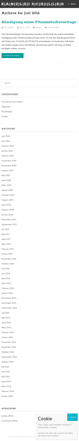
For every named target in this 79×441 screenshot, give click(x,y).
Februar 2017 (8, 249)
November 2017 (9, 219)
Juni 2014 (6, 371)
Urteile (39, 27)
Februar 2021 (8, 155)
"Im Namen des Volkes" (12, 102)
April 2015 (6, 322)
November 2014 (9, 347)
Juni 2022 (6, 141)
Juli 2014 (5, 366)
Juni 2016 (6, 273)
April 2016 (6, 283)
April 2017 (6, 239)
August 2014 (7, 362)
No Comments (53, 27)
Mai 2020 (6, 175)
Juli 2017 (5, 229)
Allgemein (6, 106)
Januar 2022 (7, 151)
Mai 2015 (6, 317)
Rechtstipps (7, 111)
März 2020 (6, 185)
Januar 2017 (7, 254)
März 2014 (6, 386)
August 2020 (7, 170)
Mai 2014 (6, 376)
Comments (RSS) (9, 421)
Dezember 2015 (9, 298)
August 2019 (7, 200)
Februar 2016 (8, 288)
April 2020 (6, 180)
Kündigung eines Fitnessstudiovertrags (39, 22)
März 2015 (6, 327)
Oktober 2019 (8, 195)
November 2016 (9, 259)
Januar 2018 (7, 214)
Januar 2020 (7, 190)
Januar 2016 (7, 293)
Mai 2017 (6, 234)
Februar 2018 (8, 209)
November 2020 (9, 165)
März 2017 (6, 244)
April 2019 (6, 205)
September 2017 (9, 224)
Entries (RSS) (7, 416)
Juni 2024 (6, 136)
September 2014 (9, 357)
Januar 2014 (7, 396)
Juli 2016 (5, 268)
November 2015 (9, 303)
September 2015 (9, 308)
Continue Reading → (12, 55)
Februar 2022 (8, 146)
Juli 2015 (5, 312)
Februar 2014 (8, 391)
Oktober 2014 (8, 352)
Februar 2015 (8, 332)
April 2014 (6, 381)
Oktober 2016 (8, 263)
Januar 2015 (7, 337)
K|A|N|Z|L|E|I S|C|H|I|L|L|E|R (32, 4)
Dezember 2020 (9, 160)
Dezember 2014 (9, 342)
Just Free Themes (63, 436)
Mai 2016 (6, 278)
